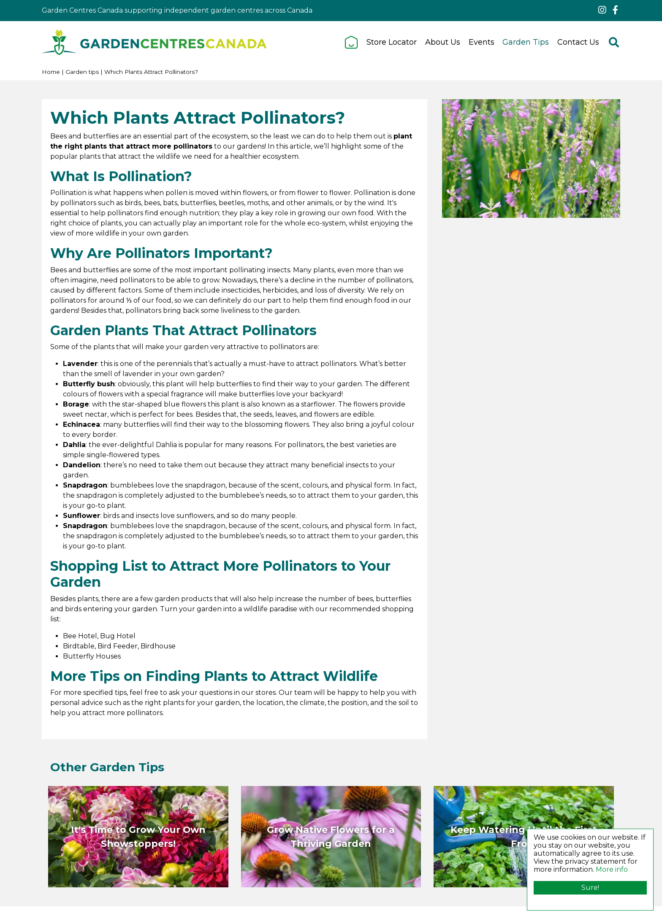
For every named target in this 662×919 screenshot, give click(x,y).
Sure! (590, 888)
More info (612, 869)
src (614, 42)
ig (602, 10)
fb (615, 10)
